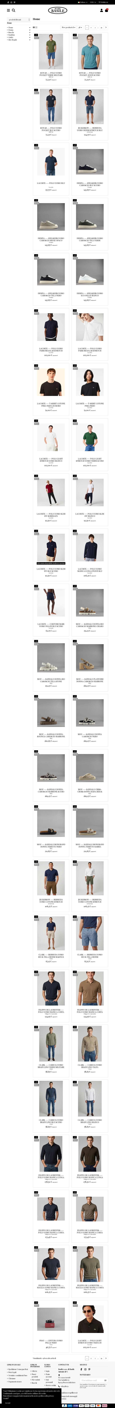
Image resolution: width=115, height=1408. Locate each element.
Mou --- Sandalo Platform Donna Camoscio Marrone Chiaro (89, 681)
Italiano (83, 2)
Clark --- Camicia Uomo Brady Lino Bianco (90, 1121)
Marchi (34, 1383)
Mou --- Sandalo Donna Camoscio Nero (90, 735)
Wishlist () (103, 2)
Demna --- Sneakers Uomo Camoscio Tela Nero (51, 294)
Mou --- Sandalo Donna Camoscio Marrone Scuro (51, 790)
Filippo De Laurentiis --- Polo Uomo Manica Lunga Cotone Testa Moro (90, 1177)
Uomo (10, 27)
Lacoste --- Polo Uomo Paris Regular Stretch (51, 349)
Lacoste (51, 187)
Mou (90, 628)
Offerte (34, 1371)
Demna (90, 187)
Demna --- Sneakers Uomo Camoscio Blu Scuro (90, 184)
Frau (51, 1344)
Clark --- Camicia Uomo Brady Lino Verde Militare (51, 1066)
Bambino (11, 35)
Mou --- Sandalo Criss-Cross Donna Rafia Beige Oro (89, 791)
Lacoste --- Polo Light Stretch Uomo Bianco (51, 459)
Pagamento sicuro (15, 1382)
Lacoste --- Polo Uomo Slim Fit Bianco (89, 515)
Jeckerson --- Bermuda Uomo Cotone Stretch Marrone (51, 901)
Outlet (10, 37)
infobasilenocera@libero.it (67, 1393)
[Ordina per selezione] (68, 27)
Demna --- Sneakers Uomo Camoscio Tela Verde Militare (90, 240)
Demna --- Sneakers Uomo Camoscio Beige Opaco (51, 239)
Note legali (12, 1372)
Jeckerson (90, 132)
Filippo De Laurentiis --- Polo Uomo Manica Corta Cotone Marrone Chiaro (90, 1012)
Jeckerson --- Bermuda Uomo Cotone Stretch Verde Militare (89, 901)
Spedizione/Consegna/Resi (18, 1369)
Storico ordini (51, 1385)
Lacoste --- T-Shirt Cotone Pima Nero (90, 404)
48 (80, 27)
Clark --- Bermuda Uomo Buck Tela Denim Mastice (51, 955)
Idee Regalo (12, 40)
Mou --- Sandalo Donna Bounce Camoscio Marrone (51, 735)
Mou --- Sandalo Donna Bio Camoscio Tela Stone (51, 680)
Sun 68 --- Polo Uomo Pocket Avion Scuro (90, 74)
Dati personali (49, 1381)
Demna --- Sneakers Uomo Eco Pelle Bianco (90, 294)
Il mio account (49, 1375)
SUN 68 (51, 77)
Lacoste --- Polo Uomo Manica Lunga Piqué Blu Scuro (89, 571)
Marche (11, 32)
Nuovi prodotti (35, 1375)
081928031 (65, 1386)
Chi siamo (11, 1378)
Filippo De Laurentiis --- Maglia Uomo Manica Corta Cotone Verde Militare (90, 1287)
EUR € (93, 2)
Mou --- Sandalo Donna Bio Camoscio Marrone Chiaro (90, 625)
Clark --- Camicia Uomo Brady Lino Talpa (90, 1066)
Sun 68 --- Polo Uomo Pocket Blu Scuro (51, 129)
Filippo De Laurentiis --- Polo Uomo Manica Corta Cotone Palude (90, 1232)
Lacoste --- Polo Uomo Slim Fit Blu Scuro (51, 570)
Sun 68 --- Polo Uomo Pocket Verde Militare (51, 74)
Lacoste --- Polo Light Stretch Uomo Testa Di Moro (90, 1342)
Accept (7, 1403)
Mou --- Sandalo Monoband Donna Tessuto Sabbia (90, 845)
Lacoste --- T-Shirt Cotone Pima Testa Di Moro (51, 404)
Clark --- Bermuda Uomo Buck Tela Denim (89, 955)
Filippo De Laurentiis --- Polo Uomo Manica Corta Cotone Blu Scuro (51, 1012)
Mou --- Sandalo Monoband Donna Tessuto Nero (51, 845)
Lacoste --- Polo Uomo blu (51, 183)
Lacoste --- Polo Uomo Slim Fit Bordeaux (51, 515)
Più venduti (36, 1380)
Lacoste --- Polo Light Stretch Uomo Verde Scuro (90, 459)
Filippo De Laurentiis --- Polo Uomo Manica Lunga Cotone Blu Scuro (51, 1177)
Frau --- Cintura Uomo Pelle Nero (51, 1341)
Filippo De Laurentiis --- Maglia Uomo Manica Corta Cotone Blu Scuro (51, 1287)
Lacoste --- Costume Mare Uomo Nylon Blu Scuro (51, 625)
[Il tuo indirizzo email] (91, 1380)
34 (101, 27)
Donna (10, 30)
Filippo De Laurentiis (51, 1014)
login (47, 1371)
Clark (51, 959)
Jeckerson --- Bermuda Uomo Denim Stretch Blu (90, 129)
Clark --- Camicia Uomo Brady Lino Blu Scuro (51, 1121)
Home (9, 23)
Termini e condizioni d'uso (17, 1375)
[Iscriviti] (105, 1380)
